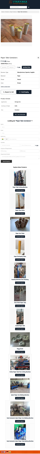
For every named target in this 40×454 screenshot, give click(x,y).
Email (2, 130)
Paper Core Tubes (20, 233)
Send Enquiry (24, 92)
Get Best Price (26, 67)
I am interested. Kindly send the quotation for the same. (20, 157)
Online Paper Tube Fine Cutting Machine (20, 372)
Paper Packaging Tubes (20, 256)
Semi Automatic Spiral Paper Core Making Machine (20, 418)
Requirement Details (5, 154)
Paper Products (13, 11)
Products (7, 11)
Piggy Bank (20, 349)
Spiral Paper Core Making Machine (20, 395)
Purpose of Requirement (6, 148)
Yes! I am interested (20, 114)
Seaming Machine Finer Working (20, 279)
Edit (18, 67)
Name (2, 124)
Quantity (3, 142)
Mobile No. (3, 136)
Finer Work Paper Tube (20, 302)
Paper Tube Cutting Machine (20, 187)
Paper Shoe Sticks (20, 210)
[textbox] (11, 67)
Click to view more (5, 86)
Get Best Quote (20, 190)
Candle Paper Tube (20, 325)
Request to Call (8, 92)
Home (3, 11)
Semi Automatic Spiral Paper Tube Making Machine (20, 441)
